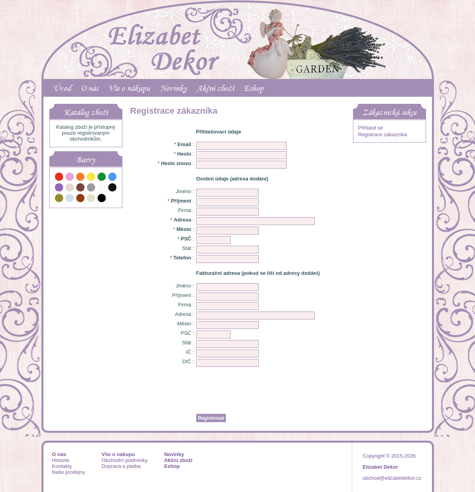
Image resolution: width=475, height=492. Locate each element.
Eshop (253, 88)
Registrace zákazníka (382, 134)
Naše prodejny (68, 472)
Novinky (173, 88)
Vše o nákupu (129, 88)
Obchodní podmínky (124, 460)
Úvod (62, 88)
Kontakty (62, 466)
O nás (89, 88)
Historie (60, 460)
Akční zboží (215, 88)
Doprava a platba (121, 466)
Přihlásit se (370, 128)
